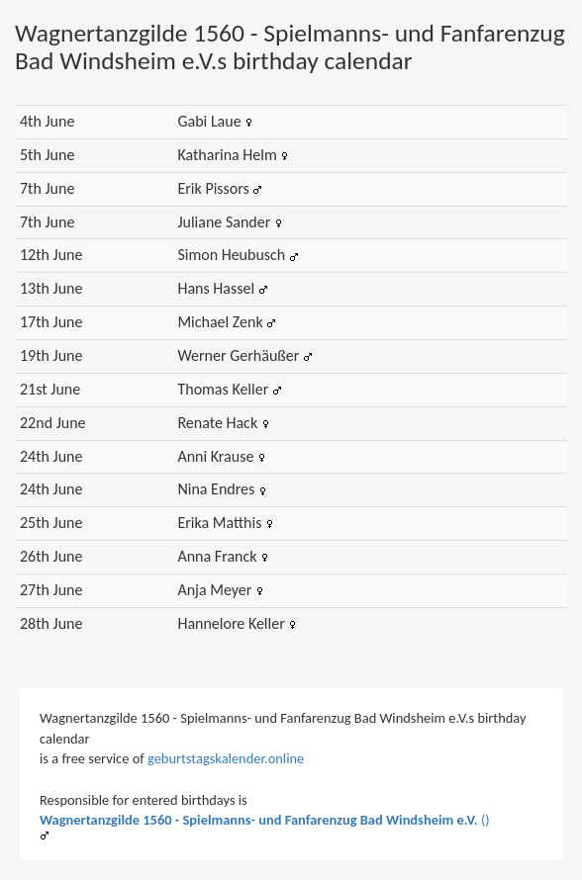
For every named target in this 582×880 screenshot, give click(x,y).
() (265, 820)
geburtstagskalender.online (225, 758)
